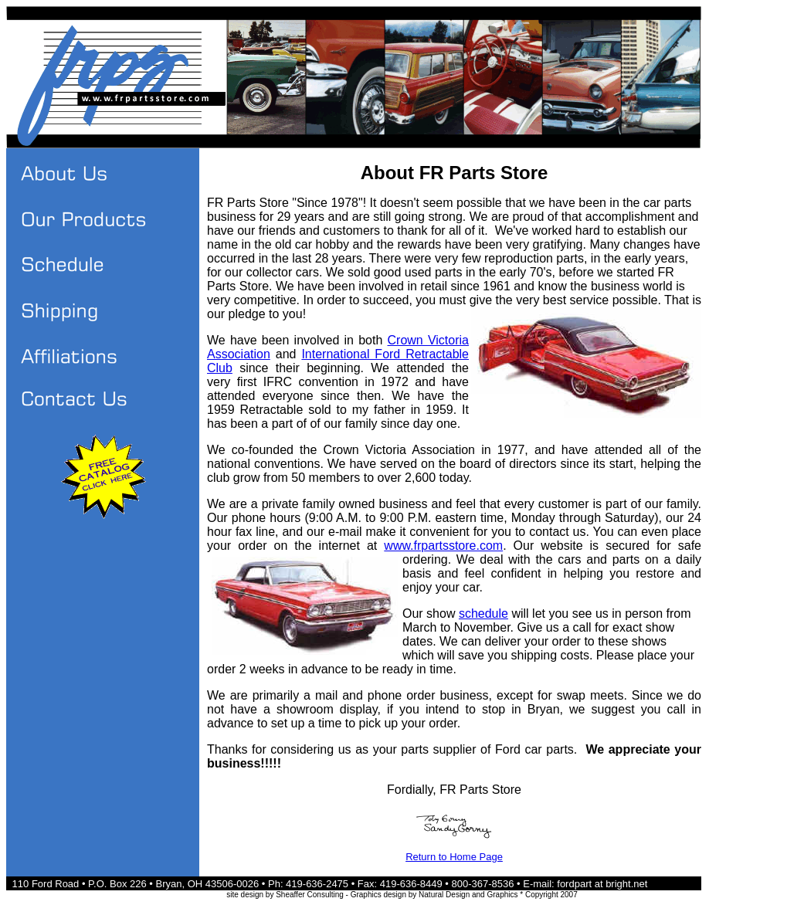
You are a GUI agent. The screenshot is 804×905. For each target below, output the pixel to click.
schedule (483, 613)
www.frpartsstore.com (443, 545)
